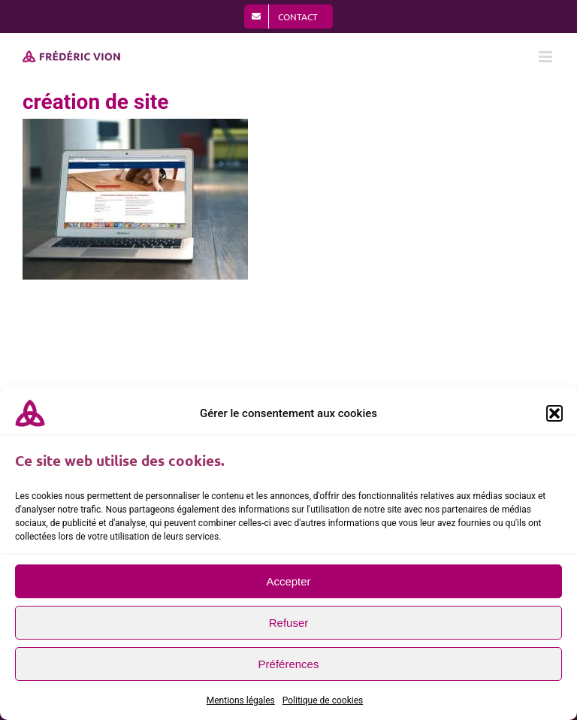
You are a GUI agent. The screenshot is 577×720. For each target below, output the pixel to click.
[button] (554, 413)
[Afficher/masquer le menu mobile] (546, 57)
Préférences (288, 664)
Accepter (288, 581)
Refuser (289, 622)
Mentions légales (241, 700)
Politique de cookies (322, 700)
